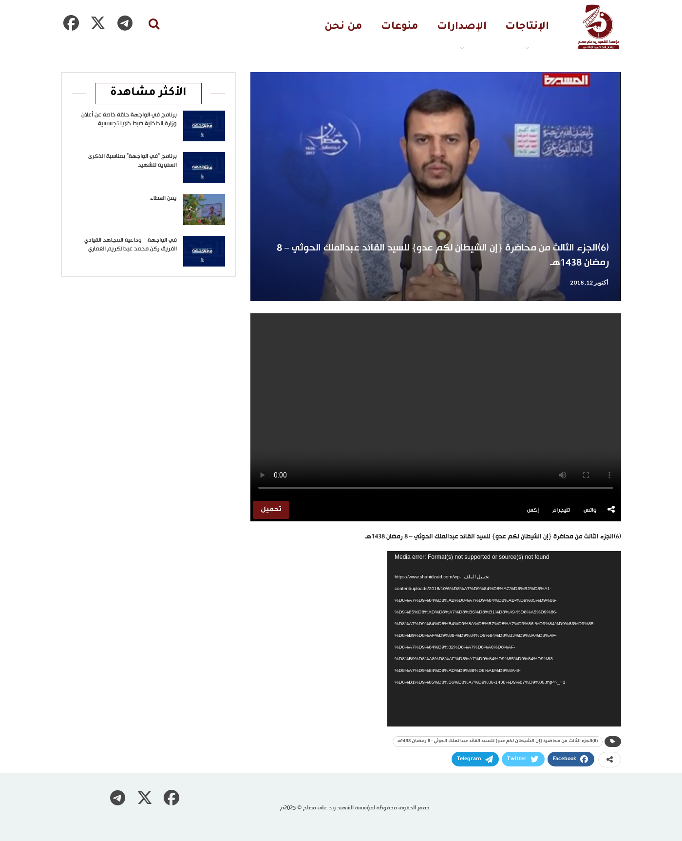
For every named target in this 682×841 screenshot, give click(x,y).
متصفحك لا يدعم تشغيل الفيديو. (435, 405)
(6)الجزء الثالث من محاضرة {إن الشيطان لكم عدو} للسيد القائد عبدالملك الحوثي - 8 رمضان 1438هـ (498, 741)
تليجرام (561, 510)
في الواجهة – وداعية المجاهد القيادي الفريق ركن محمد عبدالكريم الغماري (130, 244)
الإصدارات (462, 27)
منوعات (399, 27)
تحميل (271, 510)
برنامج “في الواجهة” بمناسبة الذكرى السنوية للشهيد (132, 161)
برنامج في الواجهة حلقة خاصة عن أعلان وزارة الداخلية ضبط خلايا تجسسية (129, 119)
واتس (590, 510)
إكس (533, 510)
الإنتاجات (527, 27)
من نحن (343, 27)
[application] (504, 638)
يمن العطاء (163, 198)
